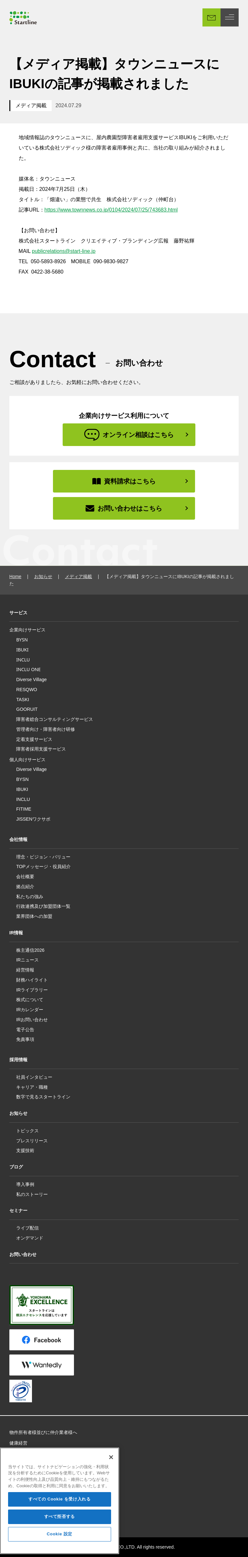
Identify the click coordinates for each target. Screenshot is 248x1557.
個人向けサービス (27, 759)
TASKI (22, 699)
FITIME (23, 809)
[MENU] (230, 17)
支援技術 (25, 1150)
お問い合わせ (22, 1254)
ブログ (16, 1166)
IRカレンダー (29, 1009)
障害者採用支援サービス (41, 749)
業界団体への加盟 (34, 916)
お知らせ (43, 576)
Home (15, 576)
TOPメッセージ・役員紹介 (43, 866)
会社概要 (25, 876)
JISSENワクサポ (33, 819)
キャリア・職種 (32, 1087)
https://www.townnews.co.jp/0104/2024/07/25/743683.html (111, 210)
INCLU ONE (28, 669)
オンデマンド (29, 1237)
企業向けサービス (27, 629)
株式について (29, 999)
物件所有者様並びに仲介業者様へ (43, 1432)
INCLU (23, 660)
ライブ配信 (27, 1227)
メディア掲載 (31, 105)
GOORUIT (26, 709)
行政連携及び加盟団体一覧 (43, 906)
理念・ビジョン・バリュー (43, 856)
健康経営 (18, 1443)
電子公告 (25, 1029)
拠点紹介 (25, 886)
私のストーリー (32, 1194)
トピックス (27, 1130)
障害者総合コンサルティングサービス (54, 719)
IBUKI (22, 650)
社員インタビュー (34, 1077)
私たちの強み (29, 896)
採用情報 (18, 1059)
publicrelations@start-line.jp (64, 251)
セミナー (18, 1210)
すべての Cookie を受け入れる (59, 1508)
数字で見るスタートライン (43, 1096)
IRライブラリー (32, 989)
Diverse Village (31, 679)
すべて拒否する (59, 1526)
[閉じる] (111, 1466)
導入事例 (25, 1184)
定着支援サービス (34, 739)
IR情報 (16, 932)
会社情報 (18, 839)
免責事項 (25, 1039)
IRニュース (27, 959)
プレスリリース (32, 1140)
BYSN (22, 640)
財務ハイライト (32, 979)
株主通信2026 (30, 950)
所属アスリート (25, 1453)
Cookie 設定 (59, 1543)
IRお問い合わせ (32, 1019)
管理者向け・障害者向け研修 (45, 729)
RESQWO (26, 689)
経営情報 (25, 969)
